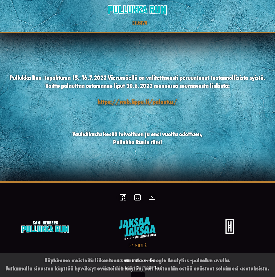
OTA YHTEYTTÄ (138, 245)
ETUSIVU (139, 23)
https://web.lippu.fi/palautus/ (137, 102)
